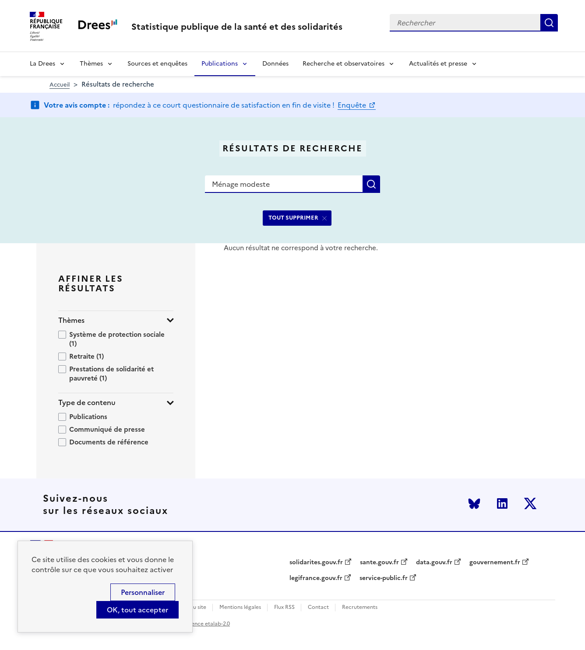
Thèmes (91, 63)
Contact (318, 607)
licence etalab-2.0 (208, 624)
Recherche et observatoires (343, 63)
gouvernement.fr (494, 562)
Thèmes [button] (71, 320)
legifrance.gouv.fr (315, 578)
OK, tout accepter (137, 610)
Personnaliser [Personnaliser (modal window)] (143, 592)
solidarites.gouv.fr (316, 562)
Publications (219, 63)
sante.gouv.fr (379, 562)
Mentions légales (240, 607)
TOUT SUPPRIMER (293, 217)
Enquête (353, 105)
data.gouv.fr (434, 562)
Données (275, 63)
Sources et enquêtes (157, 63)
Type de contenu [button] (87, 403)
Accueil (59, 84)
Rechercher (549, 22)
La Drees (42, 63)
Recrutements (359, 607)
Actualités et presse (438, 63)
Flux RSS (284, 607)
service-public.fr (383, 578)
